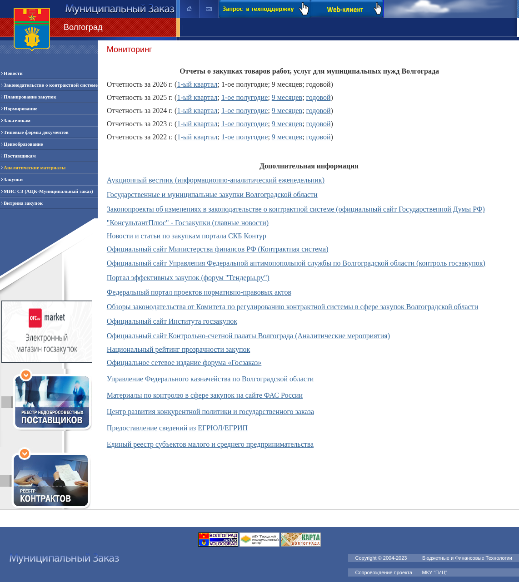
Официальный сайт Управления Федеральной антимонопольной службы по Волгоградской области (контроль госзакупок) (296, 263)
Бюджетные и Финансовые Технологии (467, 558)
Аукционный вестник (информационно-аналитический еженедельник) (215, 180)
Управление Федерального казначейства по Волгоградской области (210, 379)
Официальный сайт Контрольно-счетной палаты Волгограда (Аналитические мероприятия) (248, 336)
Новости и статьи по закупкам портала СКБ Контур (186, 236)
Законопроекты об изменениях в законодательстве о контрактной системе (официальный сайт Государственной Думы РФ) (296, 209)
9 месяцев (287, 97)
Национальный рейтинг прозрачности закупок (178, 349)
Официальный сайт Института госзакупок (172, 321)
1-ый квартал (197, 84)
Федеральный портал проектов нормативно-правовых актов (199, 292)
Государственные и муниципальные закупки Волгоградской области (212, 194)
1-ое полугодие (244, 97)
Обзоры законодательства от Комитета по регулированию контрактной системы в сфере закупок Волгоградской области (292, 307)
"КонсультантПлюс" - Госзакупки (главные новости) (188, 223)
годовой (318, 97)
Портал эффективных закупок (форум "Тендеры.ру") (188, 277)
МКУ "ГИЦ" (435, 572)
